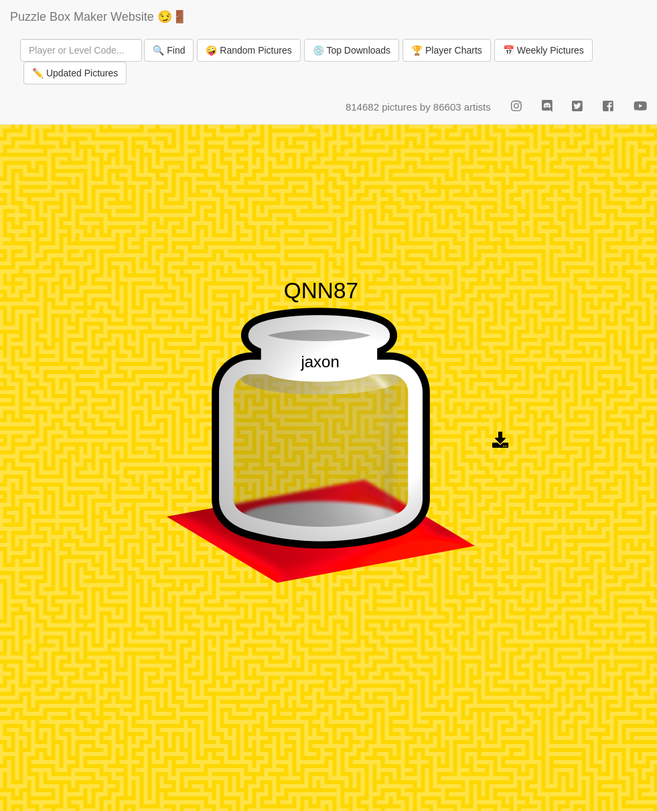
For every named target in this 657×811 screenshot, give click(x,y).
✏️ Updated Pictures (75, 73)
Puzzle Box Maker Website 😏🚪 (98, 16)
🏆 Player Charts (446, 50)
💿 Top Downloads (351, 50)
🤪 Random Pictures (248, 50)
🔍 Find (169, 50)
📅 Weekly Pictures (543, 50)
